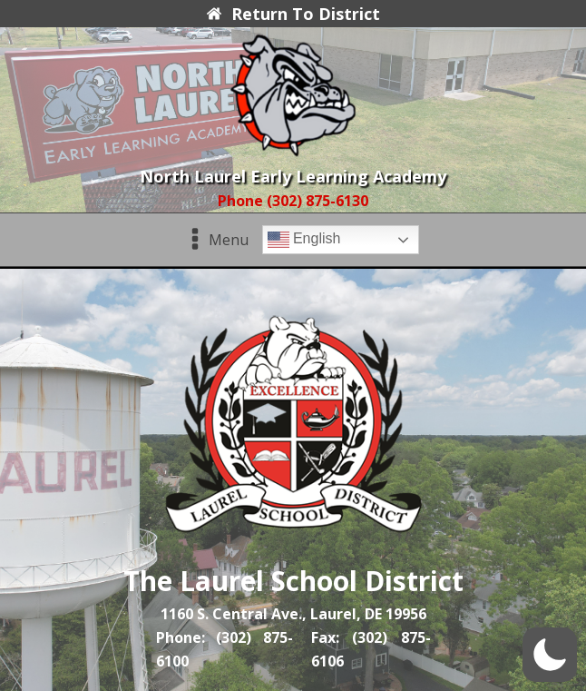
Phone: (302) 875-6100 (225, 649)
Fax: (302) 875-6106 (370, 649)
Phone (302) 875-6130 (293, 201)
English (304, 240)
